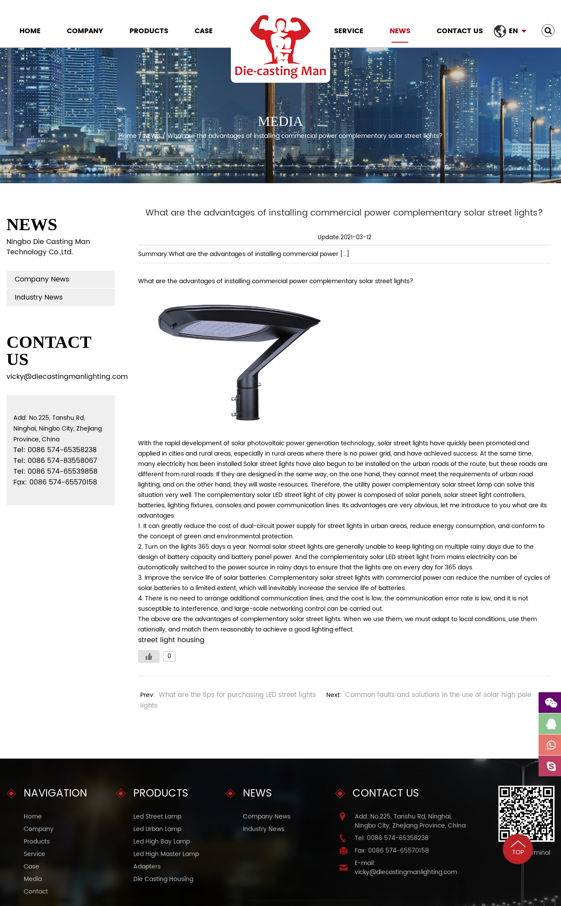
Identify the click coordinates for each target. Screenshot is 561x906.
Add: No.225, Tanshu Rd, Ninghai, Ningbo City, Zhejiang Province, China (410, 821)
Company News (42, 279)
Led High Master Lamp (166, 854)
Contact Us (460, 31)
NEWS (400, 31)
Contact (36, 891)
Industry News (39, 297)
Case (204, 31)
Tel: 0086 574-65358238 (392, 838)
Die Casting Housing (163, 879)
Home (30, 31)
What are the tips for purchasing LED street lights (237, 695)
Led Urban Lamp (157, 829)
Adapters (147, 866)
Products (148, 31)
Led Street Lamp (157, 816)
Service (348, 31)
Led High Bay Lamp (161, 841)
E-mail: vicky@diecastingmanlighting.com (406, 868)
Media (33, 879)
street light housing (171, 640)
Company (85, 31)
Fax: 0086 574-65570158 (392, 850)
